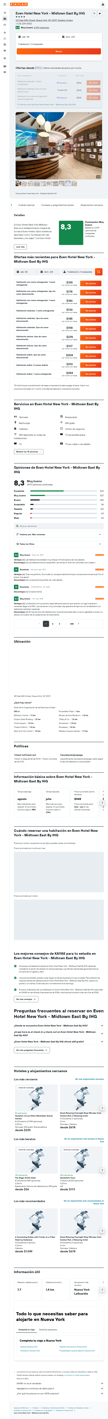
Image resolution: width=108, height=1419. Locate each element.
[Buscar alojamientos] (4, 19)
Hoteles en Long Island (43, 1364)
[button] (5, 4)
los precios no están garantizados (77, 1329)
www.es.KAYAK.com (21, 1361)
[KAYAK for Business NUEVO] (4, 50)
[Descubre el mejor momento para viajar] (4, 44)
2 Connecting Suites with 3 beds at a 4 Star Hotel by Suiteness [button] (35, 1191)
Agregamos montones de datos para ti (60, 1342)
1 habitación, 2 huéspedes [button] (30, 44)
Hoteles (35, 1361)
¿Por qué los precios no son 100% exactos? (60, 1347)
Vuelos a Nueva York (29, 1300)
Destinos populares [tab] (48, 1283)
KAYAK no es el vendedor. (60, 1336)
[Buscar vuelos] (4, 13)
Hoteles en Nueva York (30, 1304)
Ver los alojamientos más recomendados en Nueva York (84, 1155)
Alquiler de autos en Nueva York (73, 1300)
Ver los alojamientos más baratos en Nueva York (84, 1093)
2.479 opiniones (41, 27)
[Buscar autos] (4, 25)
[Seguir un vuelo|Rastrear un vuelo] (4, 38)
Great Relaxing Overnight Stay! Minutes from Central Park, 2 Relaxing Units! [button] (80, 1067)
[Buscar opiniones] (61, 526)
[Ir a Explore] (4, 32)
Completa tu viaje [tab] (26, 1283)
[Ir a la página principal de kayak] (19, 4)
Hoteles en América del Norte (53, 1361)
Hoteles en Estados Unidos (78, 1361)
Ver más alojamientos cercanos (89, 1032)
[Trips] (4, 58)
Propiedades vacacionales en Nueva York (77, 1304)
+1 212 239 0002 (24, 23)
